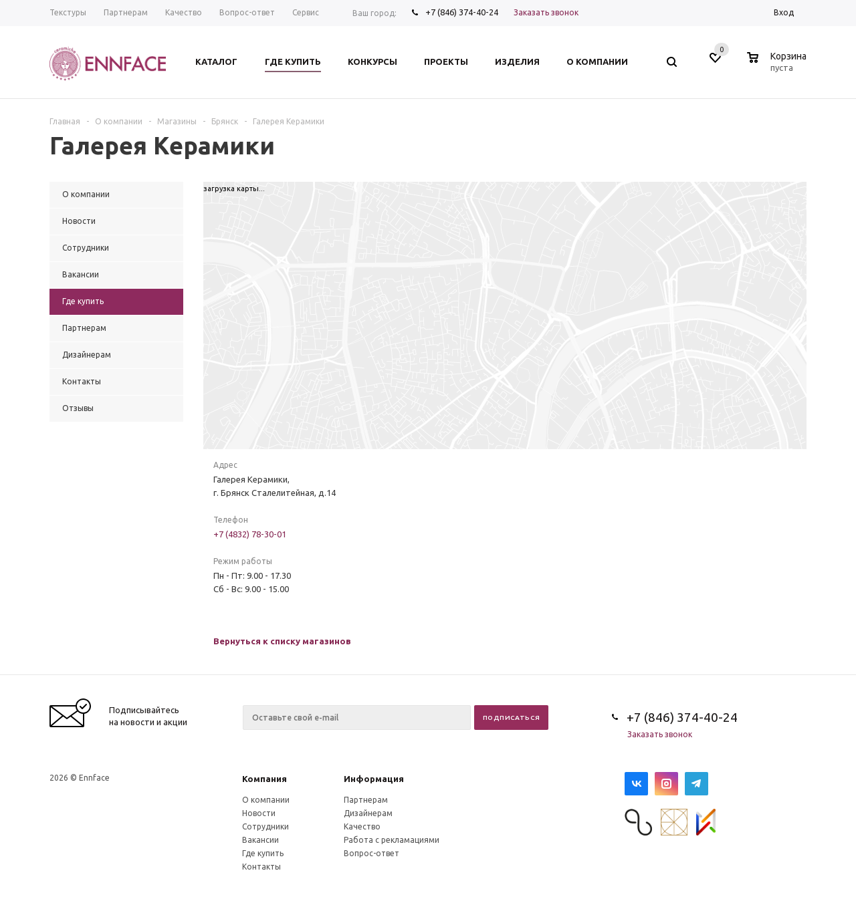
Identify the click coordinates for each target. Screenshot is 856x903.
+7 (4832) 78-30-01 (249, 534)
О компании (266, 799)
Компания (264, 778)
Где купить (263, 853)
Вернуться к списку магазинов (282, 641)
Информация (374, 778)
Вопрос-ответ (371, 853)
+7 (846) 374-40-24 (461, 12)
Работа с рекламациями (391, 839)
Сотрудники (265, 826)
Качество (362, 826)
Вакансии (260, 839)
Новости (259, 813)
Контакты (261, 866)
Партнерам (366, 799)
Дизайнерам (368, 813)
